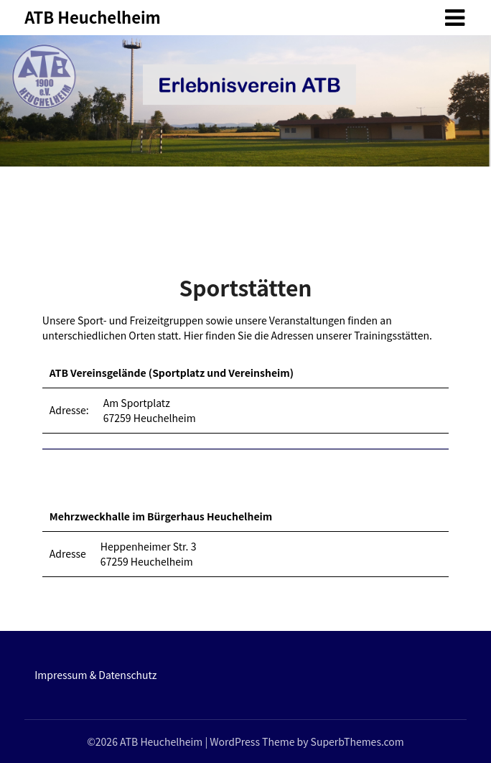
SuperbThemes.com (357, 741)
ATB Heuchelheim (92, 16)
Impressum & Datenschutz (95, 675)
